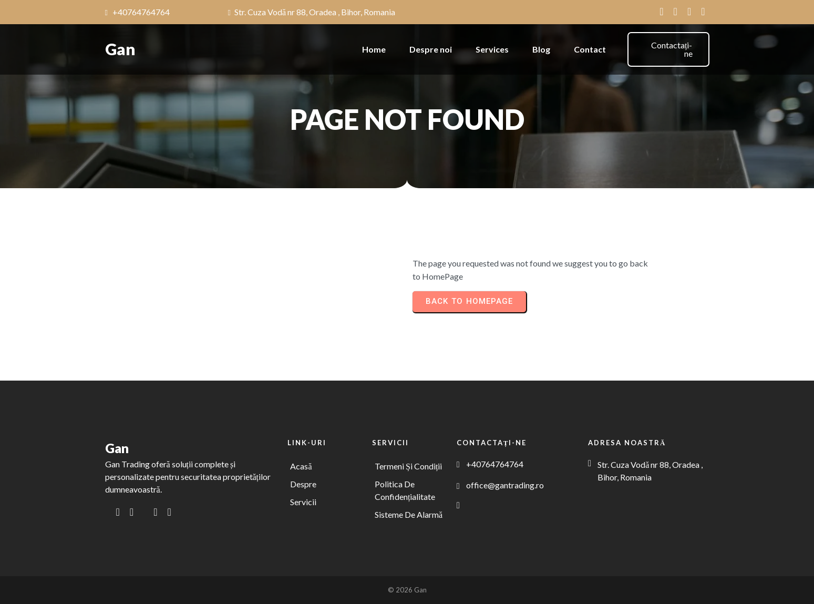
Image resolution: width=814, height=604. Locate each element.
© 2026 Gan (407, 590)
